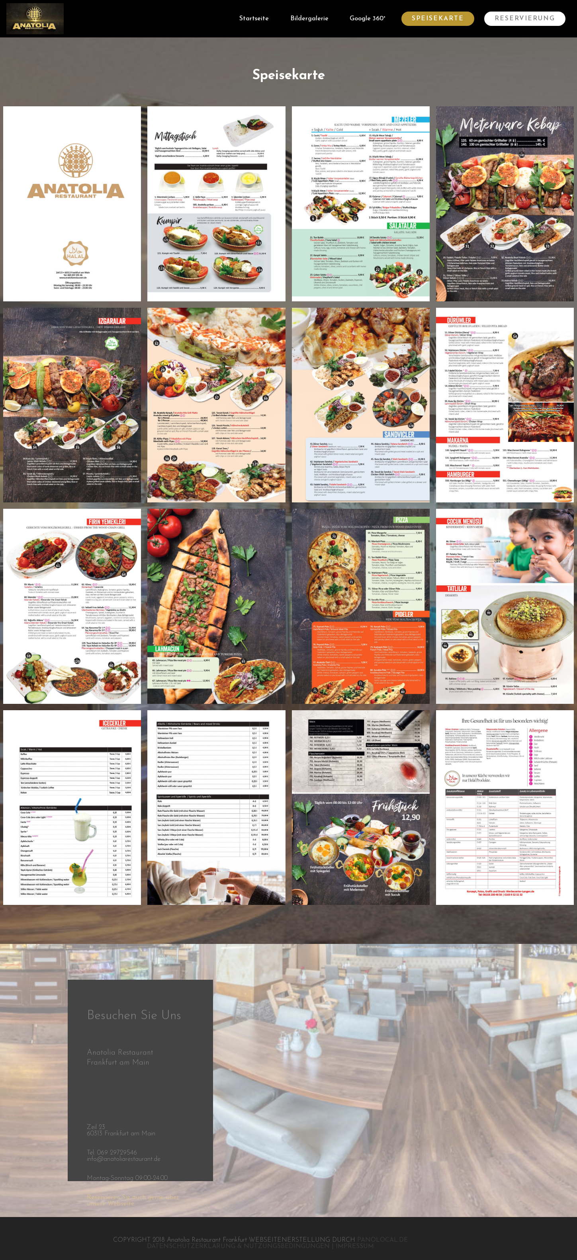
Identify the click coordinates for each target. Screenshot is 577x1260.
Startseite (254, 19)
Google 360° (367, 19)
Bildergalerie (309, 19)
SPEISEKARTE (438, 19)
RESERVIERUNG (525, 19)
